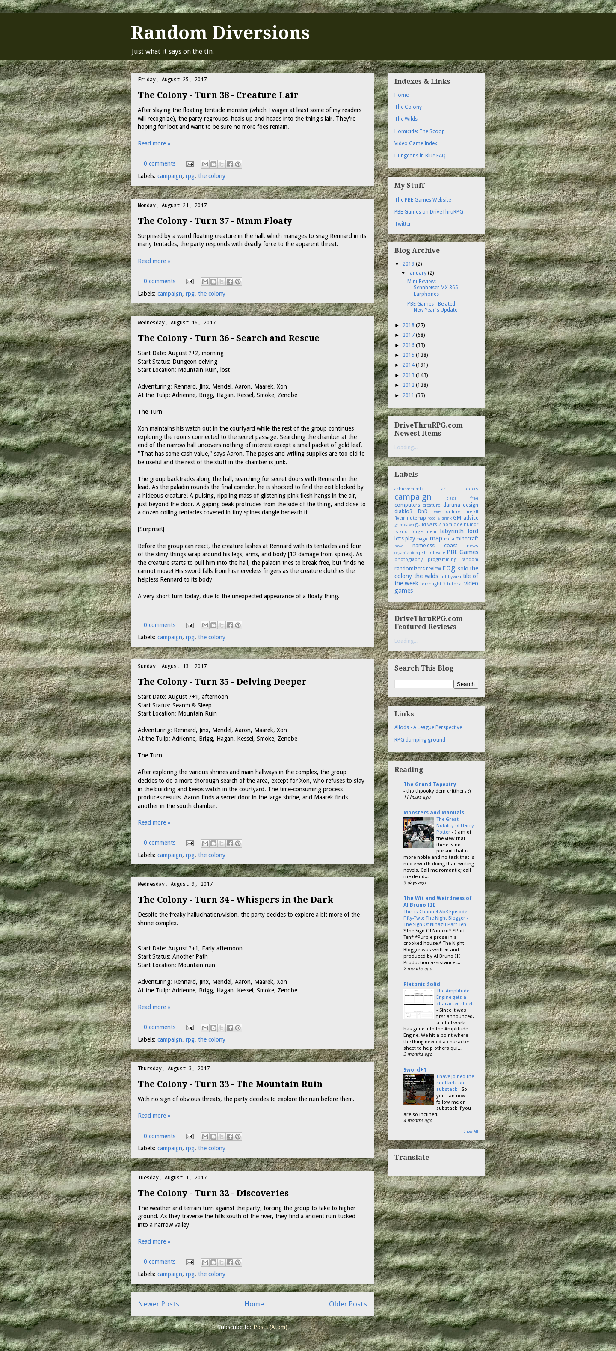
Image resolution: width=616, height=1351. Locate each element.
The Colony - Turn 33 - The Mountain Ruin (230, 1084)
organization (406, 552)
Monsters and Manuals (433, 813)
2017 (409, 335)
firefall (471, 511)
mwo (398, 545)
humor (471, 524)
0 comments (159, 163)
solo (463, 569)
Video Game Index (415, 143)
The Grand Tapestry (429, 784)
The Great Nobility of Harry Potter (455, 825)
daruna (451, 505)
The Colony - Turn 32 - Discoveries (213, 1193)
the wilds (426, 576)
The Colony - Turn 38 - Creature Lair (218, 95)
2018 (409, 325)
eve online (446, 511)
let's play (404, 539)
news (472, 546)
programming (442, 559)
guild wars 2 (428, 524)
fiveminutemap (410, 518)
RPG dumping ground (419, 740)
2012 (409, 385)
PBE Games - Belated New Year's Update (432, 307)
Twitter (402, 224)
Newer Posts (158, 1304)
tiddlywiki (450, 576)
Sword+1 (414, 1070)
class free (462, 498)
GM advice (465, 518)
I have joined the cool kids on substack (455, 1082)
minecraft (467, 539)
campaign (169, 175)
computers (407, 505)
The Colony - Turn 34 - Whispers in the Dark (235, 899)
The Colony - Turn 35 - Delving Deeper (222, 682)
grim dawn (404, 524)
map (436, 538)
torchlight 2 (432, 584)
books (471, 489)
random (470, 559)
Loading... (406, 448)
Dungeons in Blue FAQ (420, 156)
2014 (409, 365)
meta (449, 539)
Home (254, 1304)
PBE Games (462, 552)
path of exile (432, 552)
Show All (471, 1131)
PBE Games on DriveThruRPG (428, 212)
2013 (409, 375)
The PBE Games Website (422, 200)
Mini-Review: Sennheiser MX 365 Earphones (432, 288)
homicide (452, 524)
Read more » (154, 143)
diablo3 (403, 511)
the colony (211, 175)
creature (431, 505)
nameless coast (434, 546)
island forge (408, 531)
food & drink (440, 518)
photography (408, 559)
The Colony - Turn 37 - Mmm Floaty (215, 221)
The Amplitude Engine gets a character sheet (454, 997)
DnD (423, 511)
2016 (409, 345)
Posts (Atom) (270, 1327)
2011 (409, 395)
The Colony (408, 107)
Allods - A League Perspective (428, 727)
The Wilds (406, 119)
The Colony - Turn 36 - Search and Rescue (229, 338)
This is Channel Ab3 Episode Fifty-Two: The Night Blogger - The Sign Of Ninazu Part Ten (435, 918)
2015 (409, 355)
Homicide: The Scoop (419, 131)
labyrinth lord (459, 531)
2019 (409, 264)
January (418, 273)
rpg (190, 175)
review (433, 569)
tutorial (455, 584)
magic (422, 539)
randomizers (409, 569)
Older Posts (348, 1304)
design (470, 505)
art (444, 489)
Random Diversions (220, 32)
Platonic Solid (421, 984)
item (431, 531)
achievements (409, 489)
